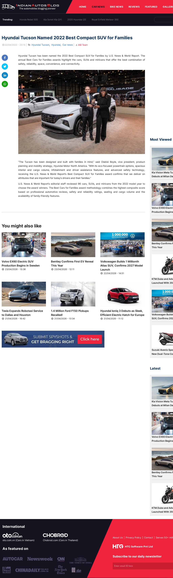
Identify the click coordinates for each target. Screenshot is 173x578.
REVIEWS (134, 6)
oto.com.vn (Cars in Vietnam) (18, 540)
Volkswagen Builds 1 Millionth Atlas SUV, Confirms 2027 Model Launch (121, 265)
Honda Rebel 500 (29, 19)
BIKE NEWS (116, 6)
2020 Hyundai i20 (76, 19)
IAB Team (81, 44)
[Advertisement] (161, 83)
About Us (118, 537)
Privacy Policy (133, 537)
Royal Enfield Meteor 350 (105, 19)
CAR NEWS (98, 6)
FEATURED (151, 6)
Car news (68, 44)
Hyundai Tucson (40, 44)
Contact (148, 537)
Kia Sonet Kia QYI (53, 19)
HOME (82, 6)
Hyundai (55, 44)
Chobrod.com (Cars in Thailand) (60, 540)
